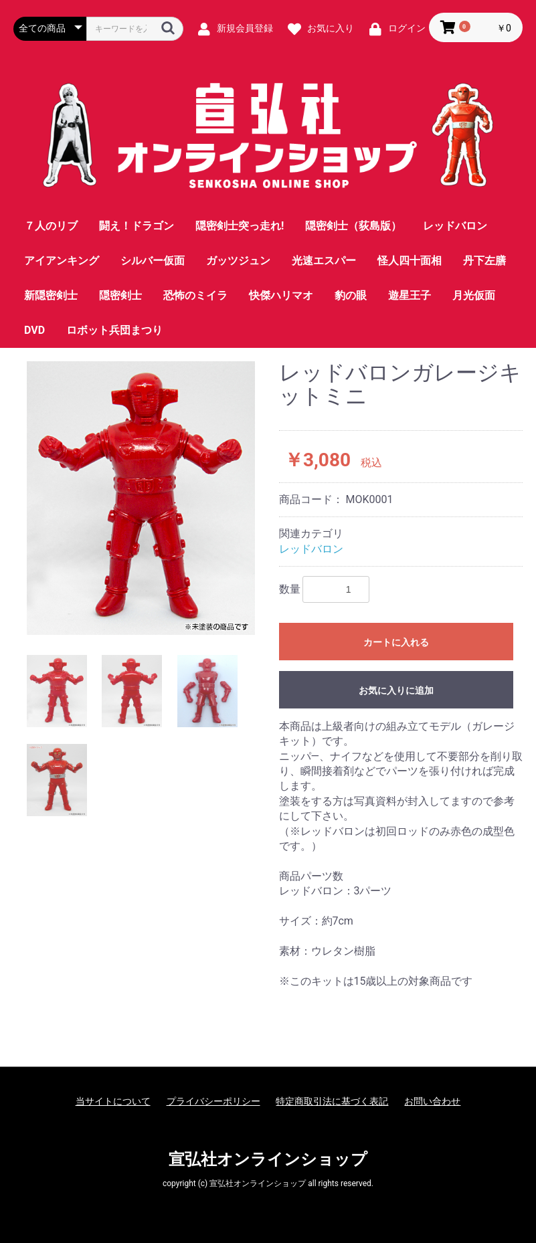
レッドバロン (455, 225)
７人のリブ (51, 225)
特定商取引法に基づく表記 (332, 1101)
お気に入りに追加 (396, 690)
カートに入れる (396, 642)
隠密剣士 (120, 295)
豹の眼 (351, 295)
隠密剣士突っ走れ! (239, 225)
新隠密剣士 (51, 295)
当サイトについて (113, 1101)
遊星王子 (409, 295)
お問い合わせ (432, 1101)
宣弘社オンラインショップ (268, 1159)
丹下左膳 (484, 260)
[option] (141, 498)
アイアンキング (61, 260)
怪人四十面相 (409, 260)
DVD (34, 330)
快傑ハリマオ (281, 295)
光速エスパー (324, 260)
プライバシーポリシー (213, 1101)
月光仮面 (473, 295)
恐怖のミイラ (195, 295)
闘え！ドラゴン (136, 225)
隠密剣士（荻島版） (353, 225)
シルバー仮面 (152, 260)
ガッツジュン (238, 260)
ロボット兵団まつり (114, 330)
